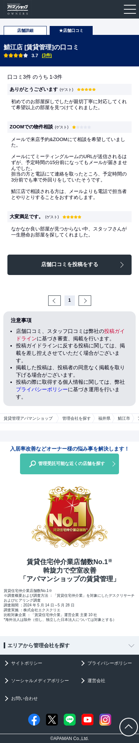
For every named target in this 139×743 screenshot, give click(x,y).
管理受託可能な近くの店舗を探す (71, 463)
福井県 (104, 418)
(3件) (47, 55)
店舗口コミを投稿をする (69, 264)
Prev (59, 300)
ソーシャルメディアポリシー (40, 680)
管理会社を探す (76, 418)
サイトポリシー (26, 663)
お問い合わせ (24, 698)
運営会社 (96, 680)
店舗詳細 (25, 30)
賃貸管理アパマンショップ (28, 418)
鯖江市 (124, 418)
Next (90, 300)
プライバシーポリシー (42, 389)
